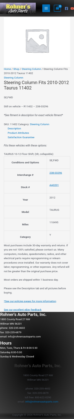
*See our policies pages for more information (30, 301)
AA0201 (54, 185)
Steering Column (31, 68)
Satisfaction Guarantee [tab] (21, 137)
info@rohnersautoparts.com (24, 336)
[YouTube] (72, 8)
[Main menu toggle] (46, 8)
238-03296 (55, 172)
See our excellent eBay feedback (23, 309)
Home (7, 68)
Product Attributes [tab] (18, 132)
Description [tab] (14, 128)
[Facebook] (66, 8)
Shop (16, 68)
